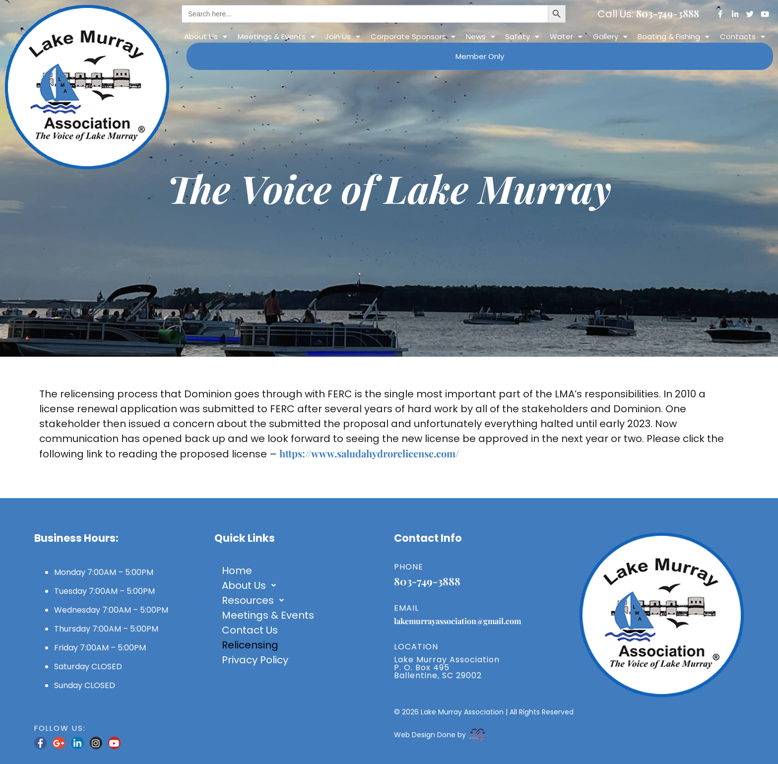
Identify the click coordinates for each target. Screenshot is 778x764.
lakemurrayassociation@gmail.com (457, 621)
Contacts (742, 36)
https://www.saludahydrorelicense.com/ (369, 453)
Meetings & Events (276, 36)
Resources (255, 600)
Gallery (610, 36)
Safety (522, 36)
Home (237, 570)
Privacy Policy (255, 660)
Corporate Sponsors (413, 36)
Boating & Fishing (674, 36)
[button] (206, 36)
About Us (205, 36)
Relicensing (250, 645)
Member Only (479, 56)
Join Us (342, 36)
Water (566, 36)
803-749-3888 (667, 13)
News (480, 36)
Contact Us (250, 630)
